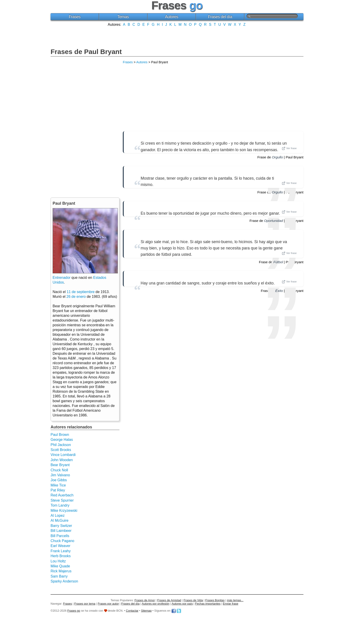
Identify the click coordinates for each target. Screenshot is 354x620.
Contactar (132, 610)
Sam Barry (59, 576)
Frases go (73, 610)
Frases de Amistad (169, 600)
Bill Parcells (60, 536)
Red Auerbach (62, 495)
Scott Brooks (61, 450)
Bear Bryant (60, 465)
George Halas (62, 440)
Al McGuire (59, 520)
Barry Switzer (61, 526)
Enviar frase (230, 603)
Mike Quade (60, 566)
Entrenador (61, 277)
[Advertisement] (177, 37)
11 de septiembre (81, 292)
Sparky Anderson (64, 581)
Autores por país (182, 603)
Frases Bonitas (214, 600)
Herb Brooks (61, 556)
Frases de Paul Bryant (86, 51)
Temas (123, 16)
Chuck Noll (59, 470)
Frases (74, 16)
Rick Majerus (61, 571)
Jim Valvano (60, 475)
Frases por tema (84, 603)
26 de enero (76, 296)
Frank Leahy (61, 551)
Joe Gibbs (59, 480)
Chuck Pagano (62, 541)
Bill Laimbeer (61, 531)
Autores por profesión (155, 603)
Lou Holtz (58, 561)
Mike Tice (58, 485)
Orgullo (277, 157)
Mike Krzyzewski (64, 510)
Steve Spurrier (62, 500)
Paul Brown (60, 435)
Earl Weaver (60, 546)
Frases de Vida (193, 600)
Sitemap (146, 610)
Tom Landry (60, 505)
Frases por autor (108, 603)
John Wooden (62, 460)
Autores (171, 16)
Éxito (279, 291)
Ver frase (289, 148)
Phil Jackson (61, 445)
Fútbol (278, 262)
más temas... (235, 600)
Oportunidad (273, 221)
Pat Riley (58, 490)
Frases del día (220, 16)
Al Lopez (58, 515)
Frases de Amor (145, 600)
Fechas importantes (207, 603)
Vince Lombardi (63, 455)
